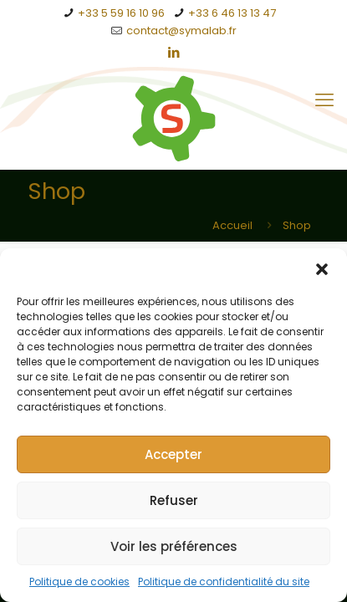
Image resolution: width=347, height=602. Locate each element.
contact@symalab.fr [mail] (181, 30)
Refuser (174, 500)
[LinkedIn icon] (174, 52)
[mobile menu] (324, 100)
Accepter (173, 454)
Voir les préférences (173, 546)
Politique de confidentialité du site (223, 581)
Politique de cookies (79, 581)
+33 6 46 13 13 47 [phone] (232, 13)
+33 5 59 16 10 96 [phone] (121, 13)
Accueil (232, 225)
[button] (322, 269)
